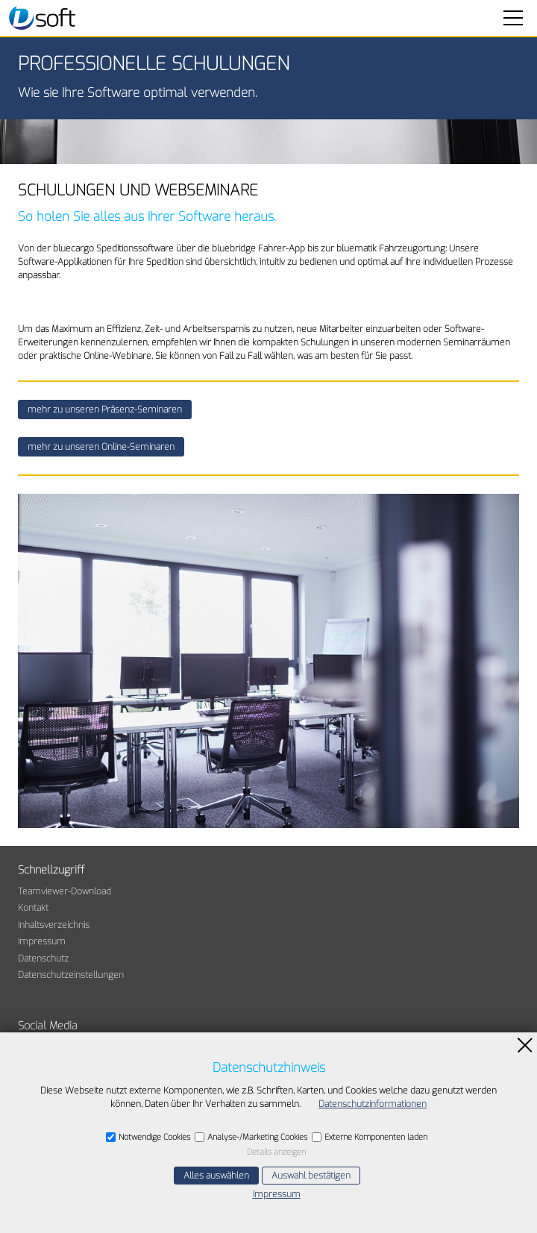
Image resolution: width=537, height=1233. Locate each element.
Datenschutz (43, 958)
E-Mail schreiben (67, 1188)
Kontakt (33, 908)
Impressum (42, 941)
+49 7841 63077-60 (74, 1169)
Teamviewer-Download (64, 891)
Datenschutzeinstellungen (71, 975)
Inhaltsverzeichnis (54, 925)
